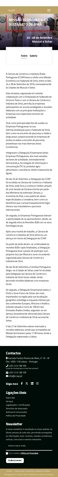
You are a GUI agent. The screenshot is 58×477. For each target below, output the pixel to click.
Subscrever (15, 460)
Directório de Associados (16, 408)
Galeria (33, 55)
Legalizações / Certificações (18, 405)
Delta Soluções (47, 474)
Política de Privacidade (16, 415)
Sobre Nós (10, 398)
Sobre (24, 55)
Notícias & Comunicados (16, 412)
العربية (11, 10)
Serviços (9, 401)
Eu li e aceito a (22, 453)
